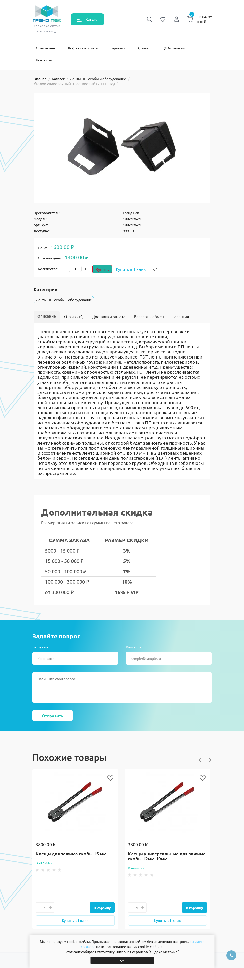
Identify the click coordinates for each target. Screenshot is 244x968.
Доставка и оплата (83, 48)
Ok (122, 960)
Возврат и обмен (149, 316)
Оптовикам (173, 48)
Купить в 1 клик (133, 269)
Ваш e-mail (134, 647)
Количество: (48, 268)
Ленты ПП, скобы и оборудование (98, 78)
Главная (40, 78)
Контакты (44, 60)
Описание (46, 316)
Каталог (92, 19)
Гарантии (118, 48)
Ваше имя (40, 647)
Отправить (52, 715)
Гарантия (181, 316)
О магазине (45, 48)
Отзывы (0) (74, 316)
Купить (102, 269)
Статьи (143, 48)
